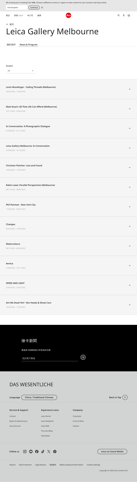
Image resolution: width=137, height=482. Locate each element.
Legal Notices (40, 465)
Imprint (12, 465)
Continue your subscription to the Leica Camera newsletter (83, 357)
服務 (39, 15)
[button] (125, 397)
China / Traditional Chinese (39, 397)
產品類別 (9, 66)
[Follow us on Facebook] (37, 451)
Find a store (129, 15)
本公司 (30, 15)
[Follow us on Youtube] (31, 451)
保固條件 (52, 465)
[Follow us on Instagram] (25, 451)
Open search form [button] (118, 15)
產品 (8, 15)
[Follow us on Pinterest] (55, 451)
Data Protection (25, 465)
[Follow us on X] (49, 451)
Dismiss (42, 7)
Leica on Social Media (112, 451)
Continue (34, 7)
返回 (10, 24)
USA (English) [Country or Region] (12, 7)
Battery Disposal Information (71, 465)
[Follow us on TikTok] (43, 451)
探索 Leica (18, 15)
